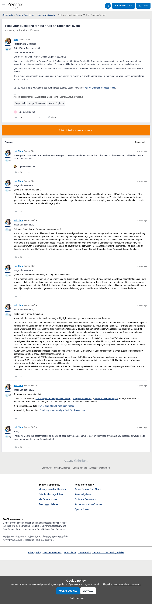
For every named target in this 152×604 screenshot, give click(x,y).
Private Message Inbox (51, 494)
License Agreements (52, 552)
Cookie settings (80, 468)
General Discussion (25, 15)
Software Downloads (85, 499)
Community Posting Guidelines (56, 468)
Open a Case (82, 509)
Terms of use (70, 552)
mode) (67, 398)
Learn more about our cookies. (127, 584)
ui (63, 398)
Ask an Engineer (56, 103)
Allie (16, 39)
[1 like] (24, 112)
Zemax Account (99, 552)
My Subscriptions (48, 499)
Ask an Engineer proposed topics (100, 88)
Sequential (20, 103)
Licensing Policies (115, 552)
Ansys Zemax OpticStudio (88, 489)
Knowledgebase (83, 494)
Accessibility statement (99, 468)
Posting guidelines (48, 504)
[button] (3, 6)
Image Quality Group (82, 398)
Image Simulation (37, 103)
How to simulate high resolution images (56, 406)
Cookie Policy (84, 552)
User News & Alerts (46, 15)
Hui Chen (18, 151)
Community (7, 15)
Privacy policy (34, 552)
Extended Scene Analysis (106, 398)
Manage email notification (52, 489)
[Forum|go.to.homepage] (15, 6)
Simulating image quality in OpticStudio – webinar (62, 410)
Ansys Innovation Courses (88, 504)
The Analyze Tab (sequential (49, 398)
